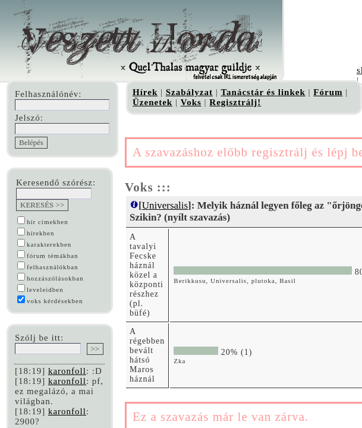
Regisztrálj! (235, 102)
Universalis (165, 205)
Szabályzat (189, 92)
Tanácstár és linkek (263, 92)
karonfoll (67, 371)
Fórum (327, 92)
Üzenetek (152, 102)
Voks (191, 102)
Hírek (145, 92)
